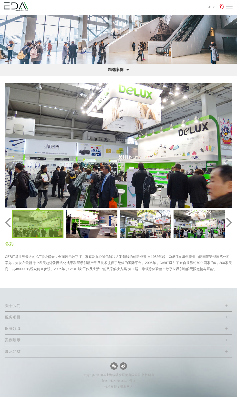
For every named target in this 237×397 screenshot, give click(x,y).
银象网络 (126, 386)
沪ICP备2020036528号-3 (118, 381)
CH (209, 7)
